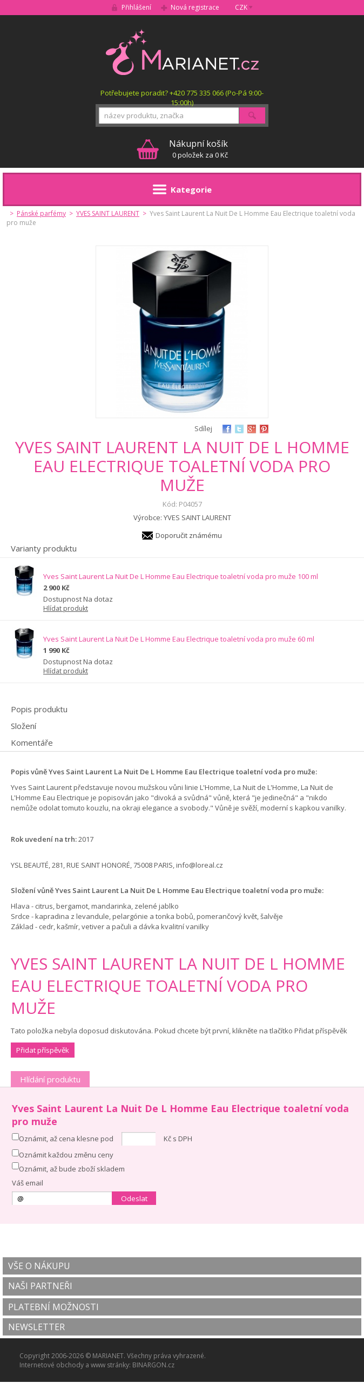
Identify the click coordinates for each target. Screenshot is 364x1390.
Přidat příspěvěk (42, 1050)
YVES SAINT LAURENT (107, 213)
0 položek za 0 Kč (198, 149)
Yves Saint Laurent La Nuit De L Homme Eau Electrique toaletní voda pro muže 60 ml (178, 639)
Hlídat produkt (65, 608)
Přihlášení (136, 7)
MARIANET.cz (182, 52)
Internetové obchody (51, 1364)
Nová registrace (195, 7)
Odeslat (134, 1198)
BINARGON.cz (153, 1364)
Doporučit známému (189, 535)
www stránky (110, 1364)
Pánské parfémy (41, 213)
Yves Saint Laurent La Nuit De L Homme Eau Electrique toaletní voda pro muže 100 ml (180, 576)
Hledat (252, 115)
